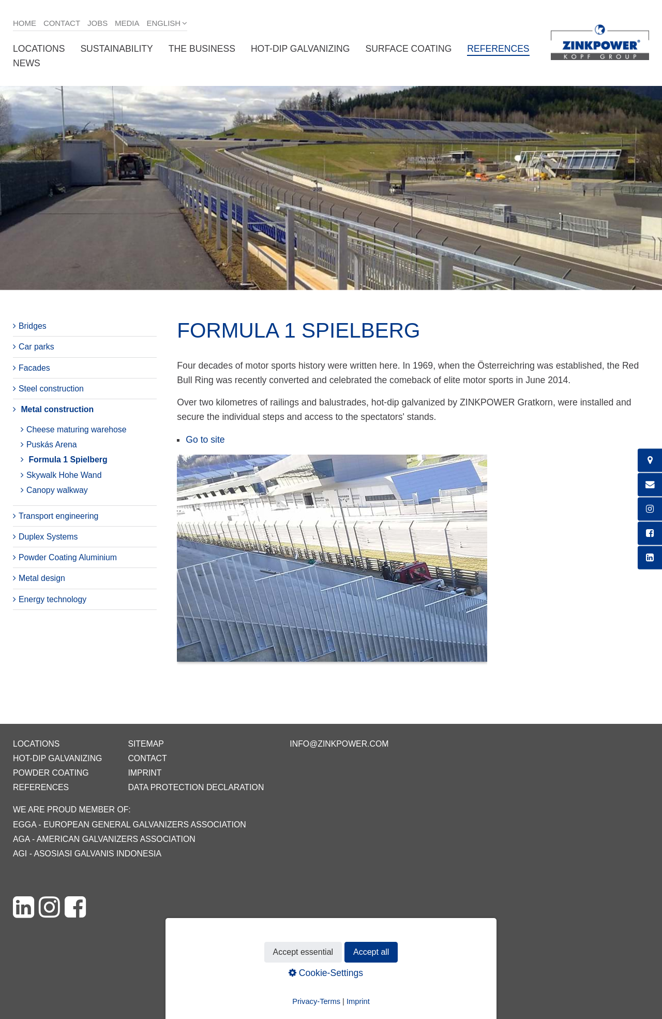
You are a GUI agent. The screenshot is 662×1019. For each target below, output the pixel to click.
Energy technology (52, 599)
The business (202, 48)
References (498, 48)
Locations (39, 48)
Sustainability (116, 48)
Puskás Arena (51, 444)
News (26, 63)
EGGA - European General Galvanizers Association (129, 824)
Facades (34, 367)
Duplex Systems (48, 536)
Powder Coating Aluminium (68, 557)
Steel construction (51, 388)
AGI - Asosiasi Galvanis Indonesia (87, 853)
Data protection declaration (196, 787)
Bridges (33, 326)
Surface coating (409, 48)
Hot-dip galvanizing (300, 48)
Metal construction (57, 409)
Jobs (97, 23)
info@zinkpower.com (339, 743)
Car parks (36, 346)
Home (24, 23)
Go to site (205, 439)
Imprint (144, 772)
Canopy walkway (57, 490)
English (163, 23)
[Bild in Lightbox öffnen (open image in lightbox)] (332, 563)
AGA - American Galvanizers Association (104, 839)
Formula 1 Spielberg (67, 459)
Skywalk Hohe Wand (63, 475)
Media (127, 23)
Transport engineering (58, 516)
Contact (61, 23)
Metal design (42, 578)
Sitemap (145, 743)
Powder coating (51, 772)
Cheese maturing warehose (76, 429)
